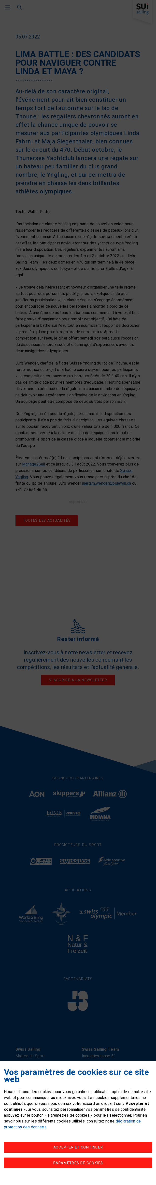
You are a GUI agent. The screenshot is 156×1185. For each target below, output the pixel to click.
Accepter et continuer (78, 1147)
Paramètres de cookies (78, 1163)
